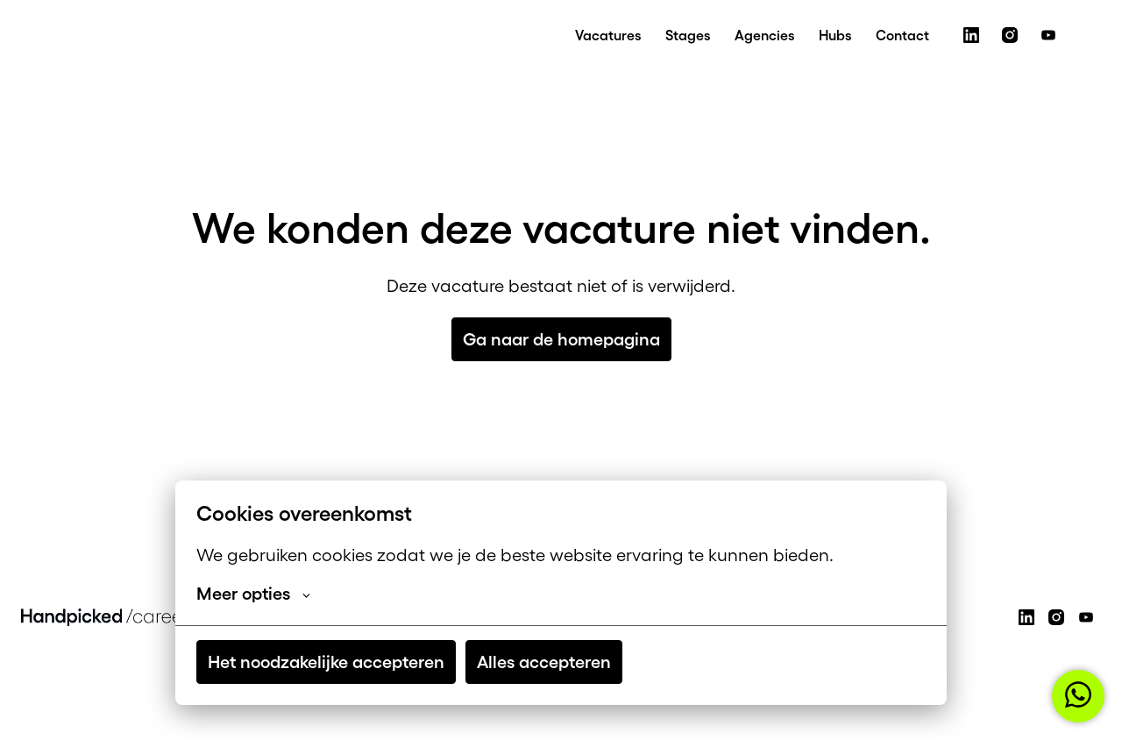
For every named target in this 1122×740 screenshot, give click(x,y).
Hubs (835, 35)
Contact (902, 35)
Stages (687, 35)
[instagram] (1009, 35)
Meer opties (253, 593)
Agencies (764, 35)
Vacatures (608, 35)
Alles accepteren (544, 662)
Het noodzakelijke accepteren (326, 662)
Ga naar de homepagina (561, 339)
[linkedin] (971, 35)
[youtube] (1048, 35)
